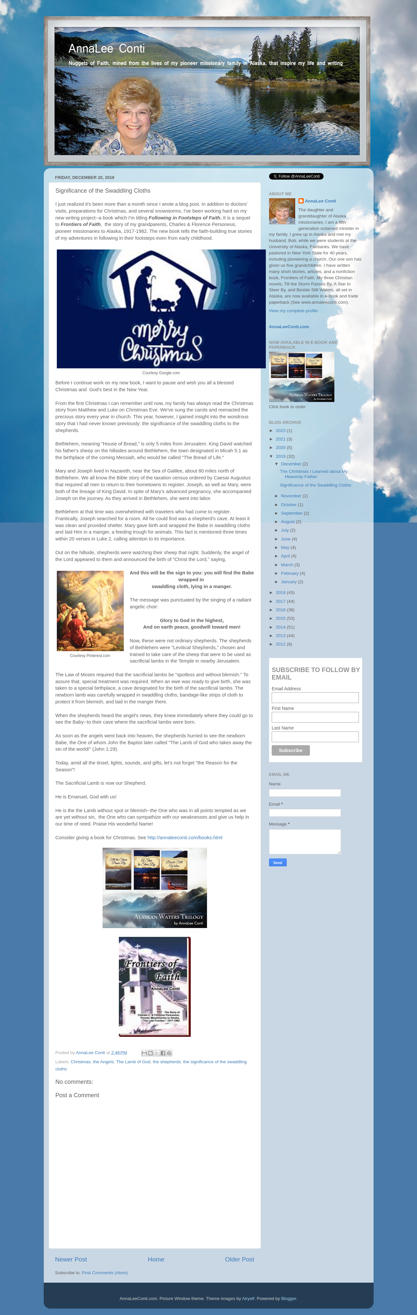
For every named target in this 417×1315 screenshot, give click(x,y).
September (292, 513)
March (288, 564)
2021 (281, 439)
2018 (281, 592)
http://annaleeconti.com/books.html (185, 837)
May (286, 547)
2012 (281, 644)
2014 (281, 627)
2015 (281, 618)
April (286, 555)
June (286, 539)
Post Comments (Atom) (105, 1272)
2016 (281, 609)
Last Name (283, 727)
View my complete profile (293, 310)
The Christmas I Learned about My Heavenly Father (314, 474)
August (288, 521)
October (289, 504)
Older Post (239, 1259)
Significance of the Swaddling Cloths (315, 485)
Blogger (288, 1298)
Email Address (286, 688)
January (289, 581)
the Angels (103, 1061)
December (292, 463)
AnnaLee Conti (91, 1052)
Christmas (81, 1061)
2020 (281, 447)
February (290, 573)
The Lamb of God (133, 1061)
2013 (281, 635)
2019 (281, 456)
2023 (281, 430)
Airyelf (248, 1298)
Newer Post (71, 1259)
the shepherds (167, 1061)
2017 (281, 601)
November (292, 495)
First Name (283, 708)
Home (156, 1259)
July (285, 530)
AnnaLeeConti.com (289, 326)
